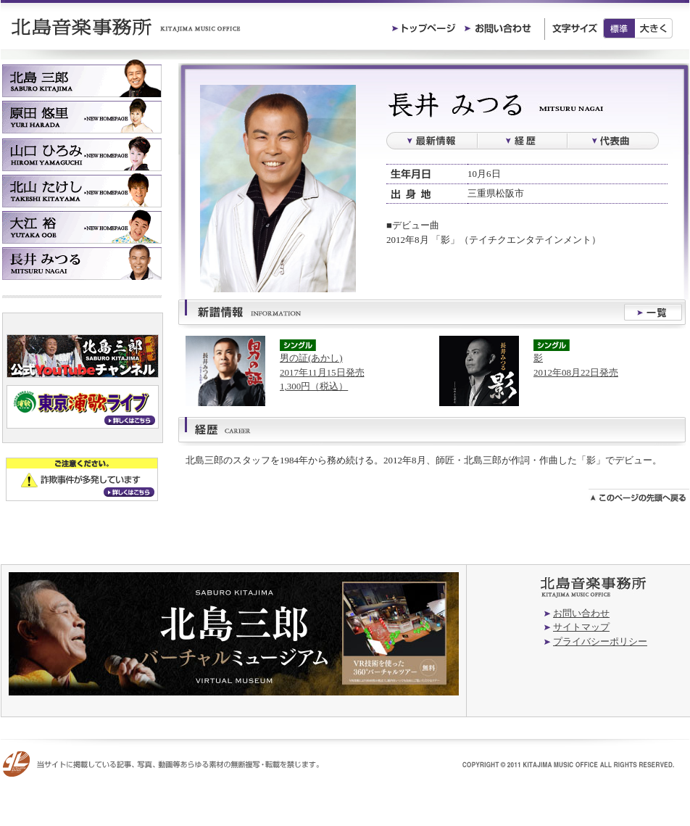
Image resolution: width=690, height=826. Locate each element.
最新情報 (431, 140)
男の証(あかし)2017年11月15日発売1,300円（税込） (322, 372)
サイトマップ (581, 626)
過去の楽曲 (613, 140)
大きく (654, 28)
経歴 (522, 140)
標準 (619, 28)
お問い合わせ (581, 613)
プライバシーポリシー (600, 641)
